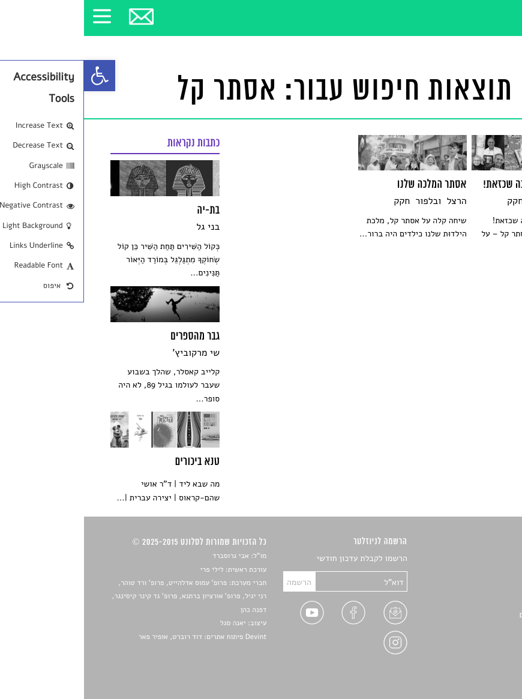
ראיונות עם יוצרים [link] (466, 614)
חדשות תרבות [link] (473, 586)
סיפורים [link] (483, 559)
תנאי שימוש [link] (476, 656)
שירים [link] (486, 572)
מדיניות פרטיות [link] (470, 643)
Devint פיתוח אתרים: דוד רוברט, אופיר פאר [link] (118, 637)
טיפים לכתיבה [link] (472, 629)
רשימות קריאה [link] (472, 601)
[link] (15, 75)
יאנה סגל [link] (149, 623)
